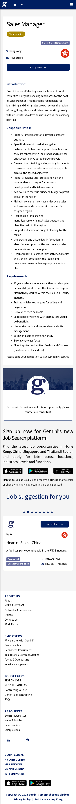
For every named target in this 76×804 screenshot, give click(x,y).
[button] (24, 512)
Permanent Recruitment (18, 650)
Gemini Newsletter (15, 715)
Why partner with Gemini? (19, 640)
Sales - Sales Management (55, 43)
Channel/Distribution (18, 564)
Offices (9, 615)
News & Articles (14, 720)
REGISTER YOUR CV (16, 685)
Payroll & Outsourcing (17, 659)
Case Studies (12, 725)
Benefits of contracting (18, 694)
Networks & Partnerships (19, 610)
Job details (54, 524)
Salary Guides (12, 730)
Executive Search (14, 645)
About (8, 600)
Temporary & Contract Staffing (22, 655)
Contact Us (11, 619)
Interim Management (16, 664)
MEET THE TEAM (14, 605)
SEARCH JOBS (13, 680)
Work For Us (12, 624)
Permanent (13, 559)
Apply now (38, 67)
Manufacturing (16, 34)
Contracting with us (16, 690)
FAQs (7, 699)
